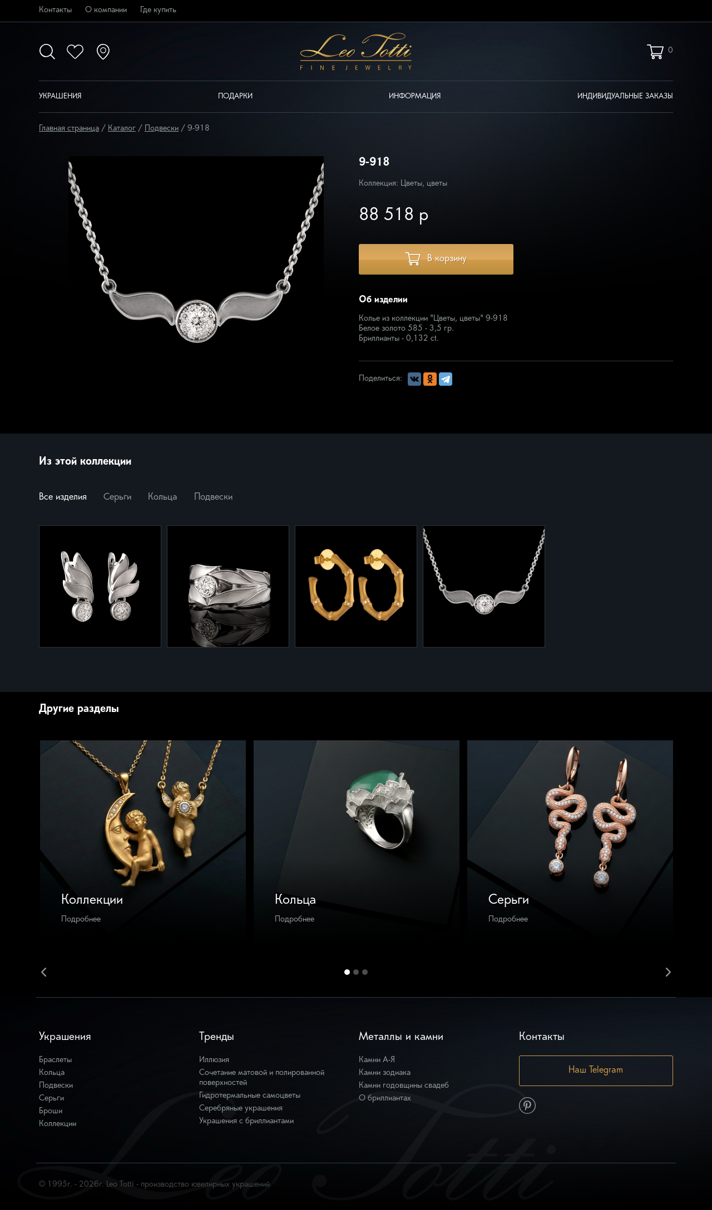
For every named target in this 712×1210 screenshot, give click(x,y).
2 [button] (356, 972)
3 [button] (365, 972)
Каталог (122, 129)
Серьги (117, 497)
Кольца (162, 497)
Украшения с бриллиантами (246, 1121)
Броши (50, 1111)
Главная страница (69, 129)
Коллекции (57, 1124)
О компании (106, 10)
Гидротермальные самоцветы (249, 1096)
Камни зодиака (385, 1073)
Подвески (162, 129)
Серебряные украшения (241, 1108)
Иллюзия (214, 1060)
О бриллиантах (385, 1098)
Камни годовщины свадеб (404, 1086)
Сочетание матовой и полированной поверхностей (261, 1078)
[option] (143, 843)
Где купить (158, 10)
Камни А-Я (377, 1060)
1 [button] (347, 972)
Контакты (55, 10)
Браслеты (55, 1060)
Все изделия (63, 497)
